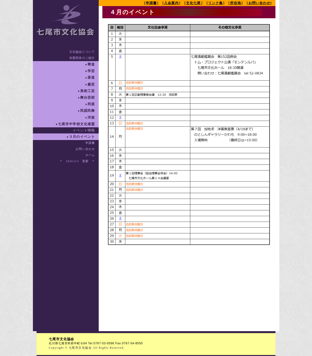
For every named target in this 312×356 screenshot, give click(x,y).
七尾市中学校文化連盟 (76, 124)
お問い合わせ (85, 149)
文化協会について (82, 52)
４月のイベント (132, 12)
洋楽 (91, 117)
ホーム (90, 155)
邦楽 (91, 104)
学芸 (91, 71)
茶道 (91, 77)
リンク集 (215, 3)
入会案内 (171, 3)
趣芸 (91, 84)
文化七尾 (193, 3)
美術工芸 (87, 91)
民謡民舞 (87, 110)
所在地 (235, 3)
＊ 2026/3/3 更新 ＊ (77, 161)
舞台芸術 (87, 97)
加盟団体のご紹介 (82, 58)
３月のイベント (82, 137)
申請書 (90, 143)
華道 (91, 64)
